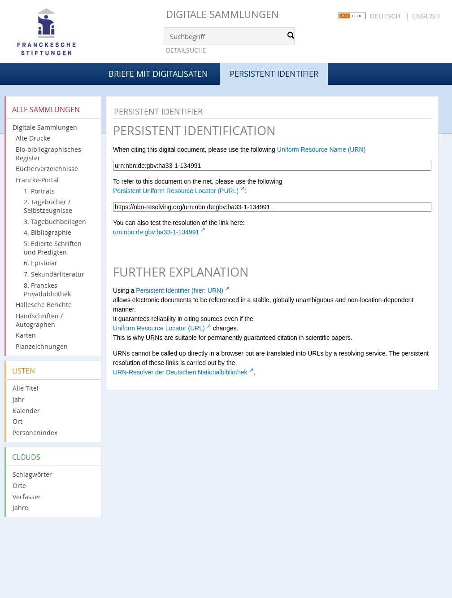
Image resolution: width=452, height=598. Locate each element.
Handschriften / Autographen (39, 320)
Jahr (19, 399)
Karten (26, 335)
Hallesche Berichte (44, 304)
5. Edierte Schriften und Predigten (53, 247)
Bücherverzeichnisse (47, 168)
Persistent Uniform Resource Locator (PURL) (176, 190)
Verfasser (27, 496)
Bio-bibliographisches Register (48, 153)
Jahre (20, 507)
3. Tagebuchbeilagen (55, 221)
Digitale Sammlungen (222, 14)
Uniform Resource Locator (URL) (159, 328)
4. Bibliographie (47, 232)
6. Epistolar (40, 263)
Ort (17, 421)
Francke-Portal (37, 180)
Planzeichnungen (42, 346)
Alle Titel (26, 388)
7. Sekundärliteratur (54, 274)
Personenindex (35, 432)
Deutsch (385, 16)
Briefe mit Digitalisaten (158, 73)
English (425, 16)
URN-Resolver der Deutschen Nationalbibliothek (180, 372)
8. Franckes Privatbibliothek (47, 289)
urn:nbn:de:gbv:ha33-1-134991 (156, 232)
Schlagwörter (32, 474)
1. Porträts (39, 191)
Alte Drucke (33, 138)
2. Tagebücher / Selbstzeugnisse (48, 206)
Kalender (26, 410)
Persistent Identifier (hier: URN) (179, 290)
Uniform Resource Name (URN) (321, 149)
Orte (19, 485)
